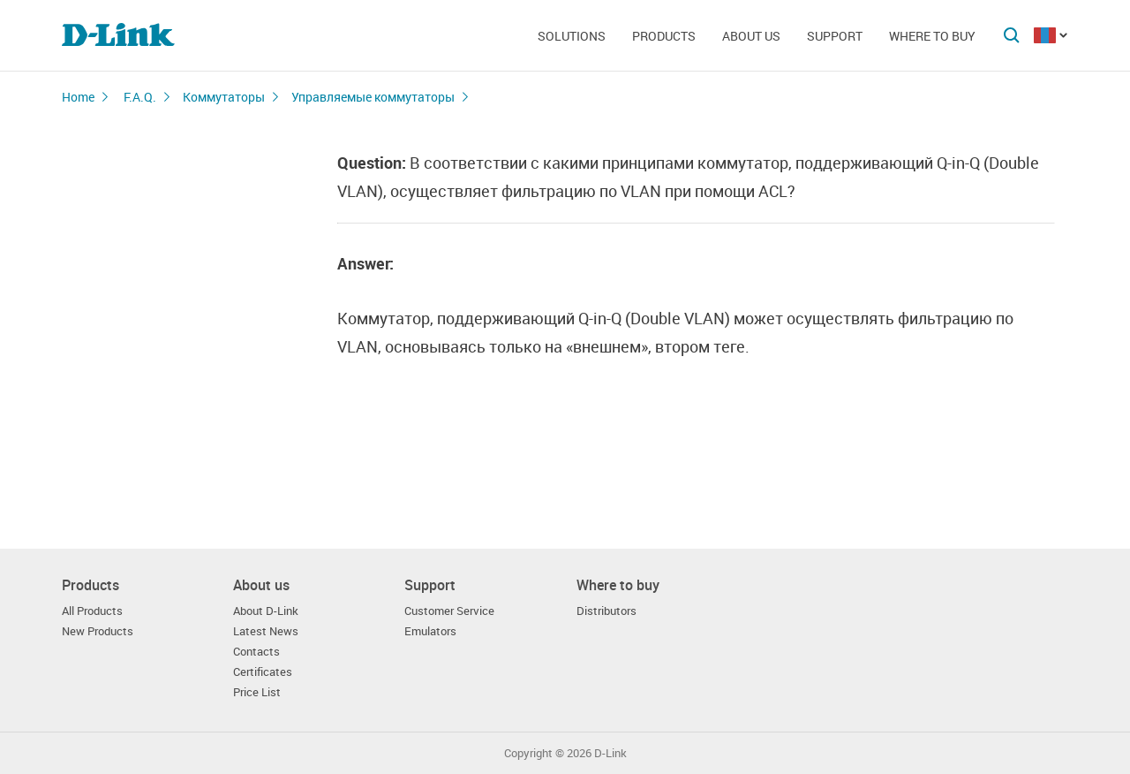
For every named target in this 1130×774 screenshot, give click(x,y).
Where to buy (932, 35)
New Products (97, 631)
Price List (257, 692)
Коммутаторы (224, 96)
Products (664, 35)
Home (78, 96)
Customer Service (449, 610)
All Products (92, 610)
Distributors (606, 610)
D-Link (610, 753)
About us (751, 35)
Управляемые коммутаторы (373, 96)
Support (835, 35)
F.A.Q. (140, 96)
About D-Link (265, 610)
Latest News (265, 631)
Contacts (256, 651)
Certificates (262, 671)
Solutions (572, 35)
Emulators (430, 631)
